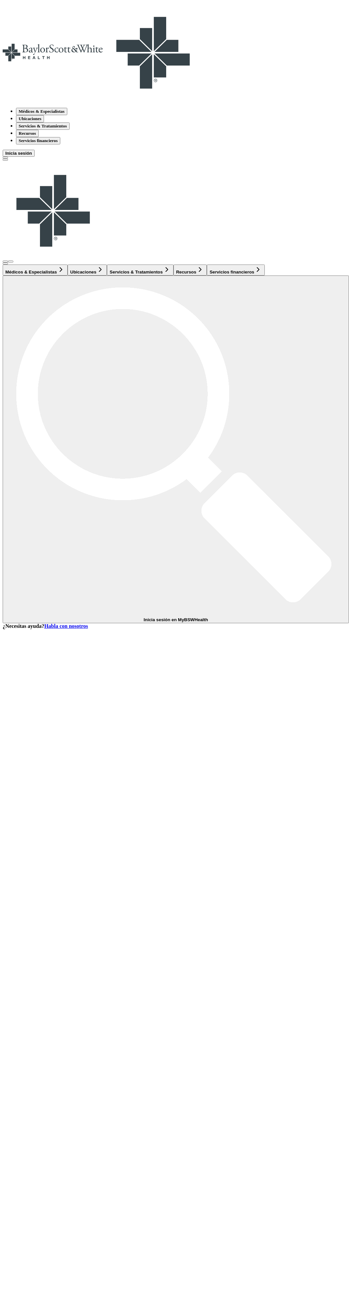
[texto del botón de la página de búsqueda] (5, 158)
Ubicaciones (30, 118)
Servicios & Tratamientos (43, 125)
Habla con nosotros (66, 626)
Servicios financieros (38, 140)
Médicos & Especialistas (42, 111)
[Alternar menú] (5, 160)
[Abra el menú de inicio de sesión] (5, 262)
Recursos (27, 133)
